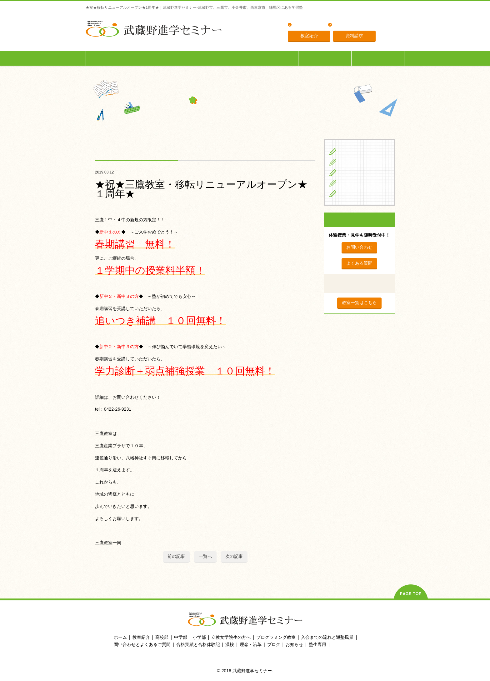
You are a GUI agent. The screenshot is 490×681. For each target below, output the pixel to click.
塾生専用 (378, 58)
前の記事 (176, 556)
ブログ (347, 193)
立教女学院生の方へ (272, 58)
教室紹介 (309, 35)
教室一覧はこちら (359, 302)
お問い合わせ (359, 247)
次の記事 (234, 556)
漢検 (229, 644)
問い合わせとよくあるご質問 (142, 644)
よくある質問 (307, 25)
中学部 (180, 637)
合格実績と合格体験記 (198, 644)
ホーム (120, 637)
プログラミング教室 (276, 637)
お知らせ (294, 644)
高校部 (161, 637)
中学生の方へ (165, 58)
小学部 (199, 637)
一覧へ (205, 556)
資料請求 (354, 35)
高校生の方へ (219, 58)
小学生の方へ (112, 58)
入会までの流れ (325, 58)
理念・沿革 (345, 25)
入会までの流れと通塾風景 (327, 637)
